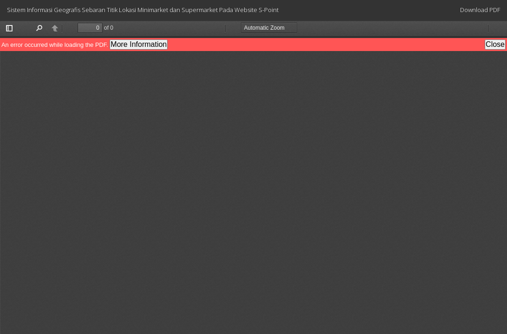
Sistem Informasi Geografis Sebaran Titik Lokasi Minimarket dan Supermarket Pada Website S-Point (143, 10)
